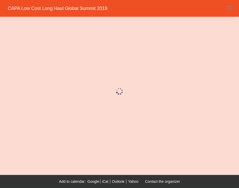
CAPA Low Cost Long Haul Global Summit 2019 (57, 8)
